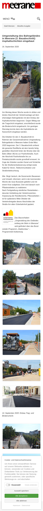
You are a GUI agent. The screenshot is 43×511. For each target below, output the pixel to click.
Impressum (16, 505)
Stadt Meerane (9, 26)
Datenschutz (26, 505)
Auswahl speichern (21, 491)
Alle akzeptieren (21, 496)
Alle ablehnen (21, 501)
